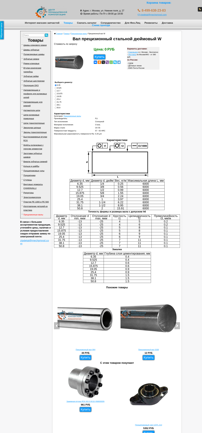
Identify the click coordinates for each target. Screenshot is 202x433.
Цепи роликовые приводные (31, 117)
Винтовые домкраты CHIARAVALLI (33, 186)
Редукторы (28, 193)
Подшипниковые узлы (33, 171)
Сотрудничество (110, 22)
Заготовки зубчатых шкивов (32, 155)
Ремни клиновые (31, 63)
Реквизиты (151, 22)
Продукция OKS (31, 85)
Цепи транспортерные (34, 123)
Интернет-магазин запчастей (42, 22)
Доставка (167, 22)
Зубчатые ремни (31, 59)
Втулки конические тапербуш (32, 70)
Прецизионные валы (33, 215)
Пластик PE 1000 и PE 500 (36, 202)
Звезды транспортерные (35, 132)
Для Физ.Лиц (132, 22)
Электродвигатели (32, 197)
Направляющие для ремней (32, 104)
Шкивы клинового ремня (35, 45)
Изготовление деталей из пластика (35, 208)
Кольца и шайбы (31, 166)
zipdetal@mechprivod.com (152, 15)
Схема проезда (101, 25)
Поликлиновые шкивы (33, 54)
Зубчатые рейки (31, 76)
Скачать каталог (87, 22)
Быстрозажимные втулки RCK (35, 139)
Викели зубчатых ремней (35, 161)
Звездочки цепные (32, 128)
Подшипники (29, 175)
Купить (100, 57)
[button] (57, 325)
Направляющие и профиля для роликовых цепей (35, 94)
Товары (68, 22)
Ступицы (27, 180)
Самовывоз (133, 52)
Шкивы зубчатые (31, 50)
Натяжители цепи (31, 110)
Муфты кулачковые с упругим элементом (33, 147)
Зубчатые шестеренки (33, 81)
